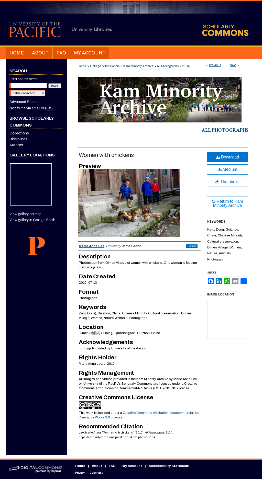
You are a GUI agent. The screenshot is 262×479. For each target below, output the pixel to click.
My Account (132, 466)
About (97, 466)
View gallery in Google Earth (32, 220)
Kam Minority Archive (138, 66)
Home (82, 66)
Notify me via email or (31, 108)
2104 (186, 66)
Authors (16, 145)
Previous (215, 65)
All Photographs (168, 66)
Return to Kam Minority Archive (227, 203)
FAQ (112, 466)
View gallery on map (25, 214)
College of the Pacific (105, 66)
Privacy (80, 472)
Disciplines (18, 139)
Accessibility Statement (169, 466)
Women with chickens (106, 155)
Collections (19, 133)
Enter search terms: (23, 79)
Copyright (96, 472)
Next (233, 65)
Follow (192, 245)
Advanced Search (24, 102)
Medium (227, 169)
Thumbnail (227, 181)
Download (227, 157)
